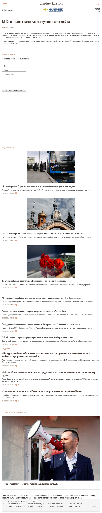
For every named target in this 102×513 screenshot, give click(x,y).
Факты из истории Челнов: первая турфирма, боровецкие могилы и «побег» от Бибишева (43, 233)
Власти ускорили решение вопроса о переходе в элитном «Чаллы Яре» (34, 311)
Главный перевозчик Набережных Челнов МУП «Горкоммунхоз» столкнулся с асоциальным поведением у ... (46, 190)
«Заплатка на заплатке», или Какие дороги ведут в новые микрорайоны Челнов (42, 391)
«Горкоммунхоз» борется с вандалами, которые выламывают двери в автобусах (38, 186)
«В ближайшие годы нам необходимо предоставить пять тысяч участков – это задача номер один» (48, 374)
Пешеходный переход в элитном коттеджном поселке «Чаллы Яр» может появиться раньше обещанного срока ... (48, 315)
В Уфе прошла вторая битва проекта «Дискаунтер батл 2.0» (31, 483)
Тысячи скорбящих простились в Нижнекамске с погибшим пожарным (34, 280)
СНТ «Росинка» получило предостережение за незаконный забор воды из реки (37, 337)
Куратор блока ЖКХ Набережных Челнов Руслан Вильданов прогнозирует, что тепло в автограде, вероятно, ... (47, 328)
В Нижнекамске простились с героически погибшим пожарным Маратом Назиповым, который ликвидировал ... (47, 285)
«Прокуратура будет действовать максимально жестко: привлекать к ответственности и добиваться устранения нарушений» (46, 355)
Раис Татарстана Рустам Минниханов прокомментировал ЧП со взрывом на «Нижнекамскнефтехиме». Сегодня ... (48, 302)
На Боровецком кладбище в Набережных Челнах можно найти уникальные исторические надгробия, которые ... (47, 237)
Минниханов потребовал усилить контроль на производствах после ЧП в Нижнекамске (41, 297)
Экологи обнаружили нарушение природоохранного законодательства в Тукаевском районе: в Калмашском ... (47, 341)
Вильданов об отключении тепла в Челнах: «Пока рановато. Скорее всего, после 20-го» (41, 324)
